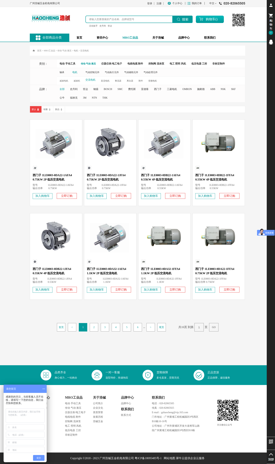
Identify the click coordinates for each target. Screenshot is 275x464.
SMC (120, 89)
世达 (110, 26)
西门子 (158, 89)
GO (214, 327)
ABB (212, 89)
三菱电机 (172, 89)
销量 (45, 109)
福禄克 (74, 97)
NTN (94, 97)
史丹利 (102, 26)
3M (84, 97)
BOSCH (108, 89)
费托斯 (132, 89)
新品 (57, 109)
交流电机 (84, 50)
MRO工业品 (49, 50)
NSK (223, 89)
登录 (149, 3)
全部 (62, 89)
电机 (76, 50)
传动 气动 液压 (64, 50)
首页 (79, 37)
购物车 (210, 19)
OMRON (187, 89)
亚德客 (145, 89)
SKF (233, 89)
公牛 (62, 97)
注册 (159, 3)
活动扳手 (93, 26)
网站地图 (168, 458)
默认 (34, 109)
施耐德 (201, 89)
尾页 (161, 327)
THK (105, 97)
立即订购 (67, 195)
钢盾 (95, 89)
